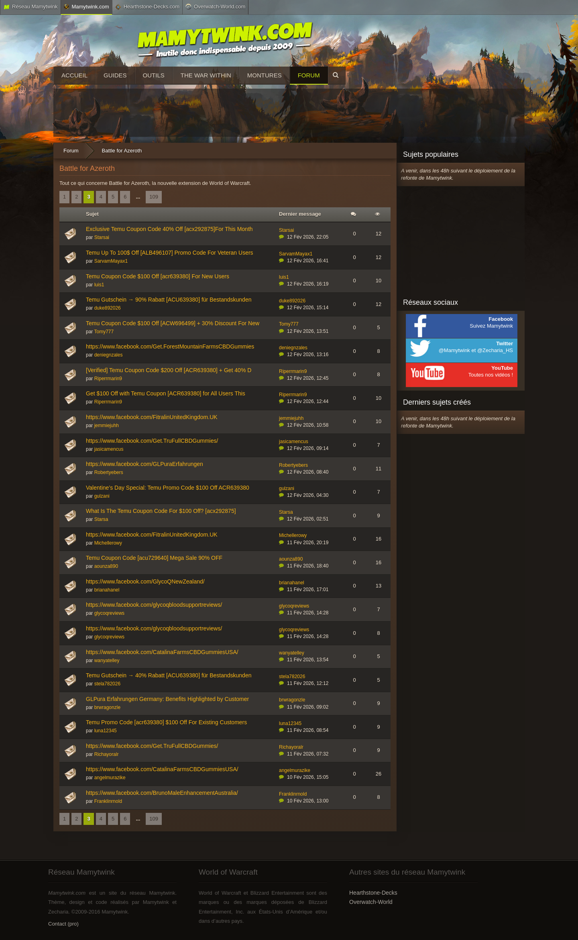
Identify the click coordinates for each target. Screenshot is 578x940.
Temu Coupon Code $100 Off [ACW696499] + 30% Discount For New (172, 323)
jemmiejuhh (106, 425)
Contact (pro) (63, 924)
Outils (154, 75)
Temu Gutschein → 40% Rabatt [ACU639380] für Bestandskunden (168, 675)
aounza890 (106, 566)
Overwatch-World (371, 902)
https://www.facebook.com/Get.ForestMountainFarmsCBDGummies (170, 346)
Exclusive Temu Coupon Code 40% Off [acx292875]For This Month (169, 229)
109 (153, 197)
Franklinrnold (108, 801)
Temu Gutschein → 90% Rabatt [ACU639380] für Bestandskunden (168, 299)
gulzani (102, 496)
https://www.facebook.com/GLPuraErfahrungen (144, 464)
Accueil (74, 75)
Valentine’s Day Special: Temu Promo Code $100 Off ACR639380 (167, 487)
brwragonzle (107, 707)
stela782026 (107, 684)
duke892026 (107, 308)
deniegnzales (108, 355)
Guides (115, 75)
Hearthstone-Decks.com (147, 7)
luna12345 (105, 730)
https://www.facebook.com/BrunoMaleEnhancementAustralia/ (162, 793)
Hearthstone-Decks (373, 892)
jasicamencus (109, 449)
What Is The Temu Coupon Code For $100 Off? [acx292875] (161, 511)
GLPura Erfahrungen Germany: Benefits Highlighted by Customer (167, 699)
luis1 (99, 285)
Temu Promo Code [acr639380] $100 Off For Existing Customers (166, 722)
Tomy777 (104, 331)
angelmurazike (110, 777)
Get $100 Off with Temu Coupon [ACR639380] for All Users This (165, 393)
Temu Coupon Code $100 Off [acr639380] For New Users (157, 276)
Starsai (101, 237)
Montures (264, 75)
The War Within (206, 75)
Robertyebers (108, 472)
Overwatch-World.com (215, 6)
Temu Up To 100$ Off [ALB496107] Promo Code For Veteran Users (169, 252)
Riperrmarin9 (108, 378)
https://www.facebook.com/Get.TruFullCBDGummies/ (152, 441)
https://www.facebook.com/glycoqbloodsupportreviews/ (154, 605)
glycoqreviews (109, 613)
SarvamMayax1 (111, 261)
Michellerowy (108, 543)
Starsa (101, 519)
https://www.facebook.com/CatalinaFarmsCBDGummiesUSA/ (162, 652)
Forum (309, 75)
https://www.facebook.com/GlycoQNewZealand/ (145, 581)
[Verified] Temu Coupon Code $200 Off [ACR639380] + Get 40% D (168, 370)
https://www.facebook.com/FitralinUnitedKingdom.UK (152, 417)
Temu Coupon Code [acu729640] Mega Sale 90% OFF (154, 558)
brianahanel (107, 590)
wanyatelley (107, 660)
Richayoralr (106, 754)
